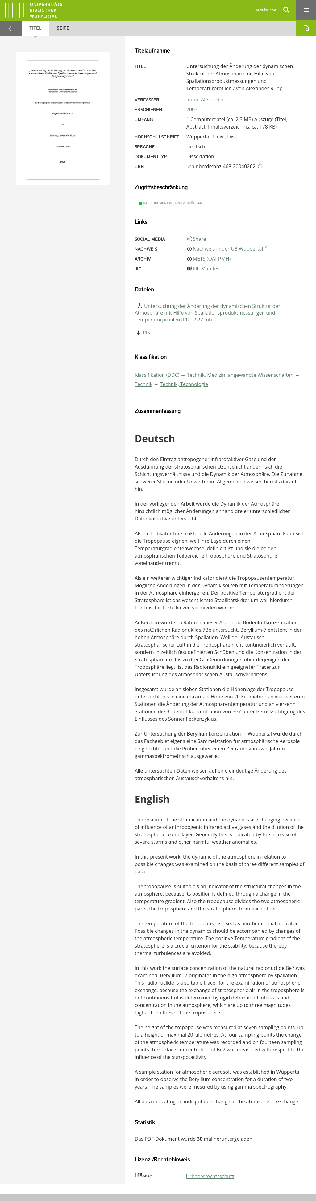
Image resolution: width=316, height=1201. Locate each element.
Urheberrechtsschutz (210, 1176)
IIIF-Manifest (207, 268)
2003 (192, 109)
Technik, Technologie (184, 384)
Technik (143, 384)
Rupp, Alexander (205, 99)
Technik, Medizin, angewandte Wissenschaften (240, 374)
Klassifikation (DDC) (157, 374)
